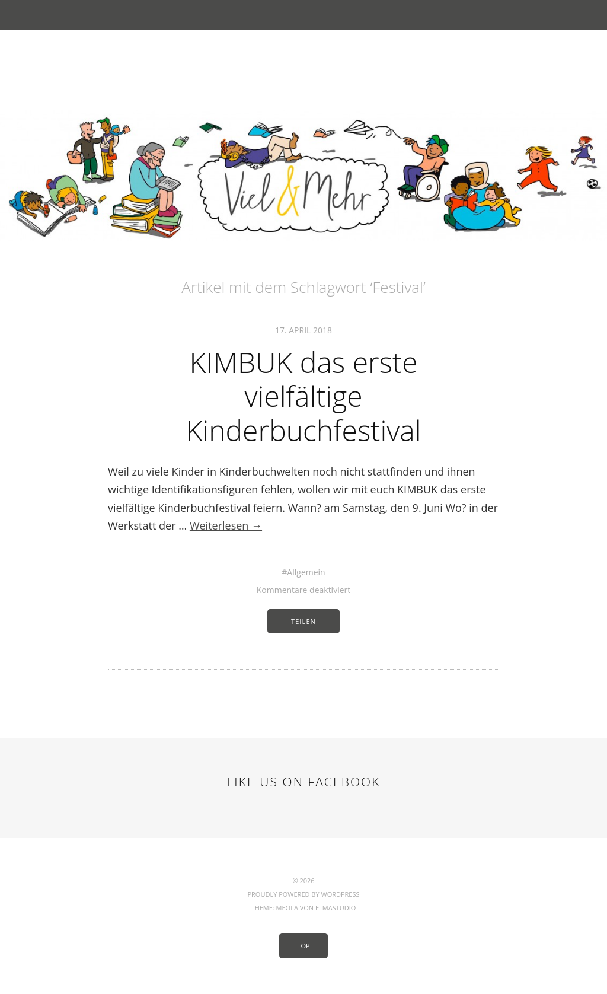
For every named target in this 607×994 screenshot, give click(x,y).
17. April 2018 (303, 330)
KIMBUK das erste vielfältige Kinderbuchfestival (303, 396)
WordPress (340, 894)
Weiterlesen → (226, 525)
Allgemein (306, 572)
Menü (304, 15)
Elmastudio (335, 907)
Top (303, 945)
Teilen (303, 621)
